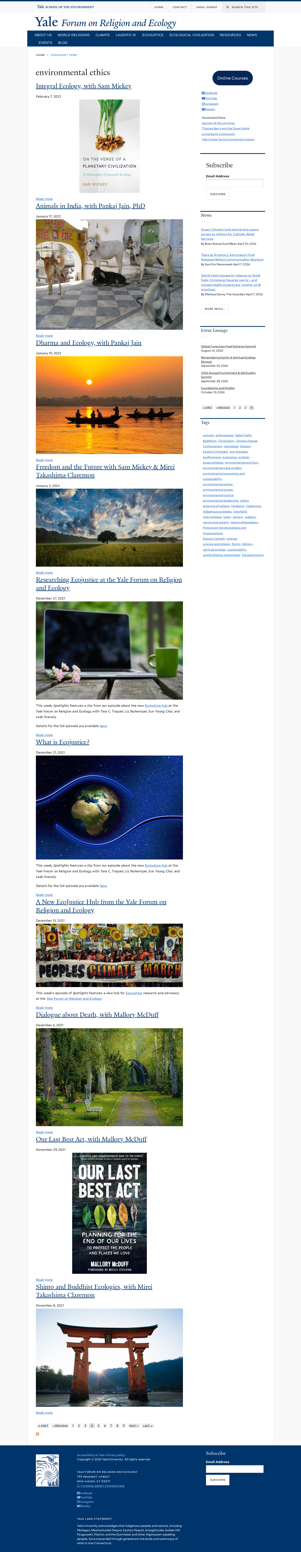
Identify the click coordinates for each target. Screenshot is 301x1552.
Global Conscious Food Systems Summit (228, 346)
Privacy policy (115, 1455)
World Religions (74, 35)
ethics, (244, 500)
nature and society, (216, 522)
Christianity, (226, 441)
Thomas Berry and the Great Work (225, 128)
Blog (63, 43)
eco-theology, (239, 451)
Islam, (227, 517)
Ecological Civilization (192, 35)
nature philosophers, (244, 522)
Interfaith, (240, 511)
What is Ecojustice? (62, 742)
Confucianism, (213, 446)
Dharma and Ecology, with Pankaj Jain (88, 343)
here (103, 726)
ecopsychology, (213, 462)
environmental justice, (218, 495)
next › (134, 1425)
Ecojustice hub (156, 705)
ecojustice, (229, 457)
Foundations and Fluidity (218, 388)
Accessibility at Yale (91, 1455)
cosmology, (231, 446)
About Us (43, 35)
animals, (208, 435)
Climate (103, 35)
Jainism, (238, 517)
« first (43, 1425)
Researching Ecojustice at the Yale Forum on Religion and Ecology (109, 583)
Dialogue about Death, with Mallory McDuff (97, 1015)
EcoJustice (134, 993)
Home (40, 55)
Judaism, (251, 517)
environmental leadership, (221, 500)
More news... (215, 309)
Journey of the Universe (218, 123)
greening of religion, (216, 506)
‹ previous (60, 1425)
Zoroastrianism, (253, 555)
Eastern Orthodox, (216, 451)
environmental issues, (218, 490)
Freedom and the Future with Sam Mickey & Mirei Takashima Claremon (105, 471)
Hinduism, (238, 506)
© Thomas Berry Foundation (101, 1486)
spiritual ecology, (214, 549)
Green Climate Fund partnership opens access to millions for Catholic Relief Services (230, 234)
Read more (44, 199)
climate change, (247, 441)
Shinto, (236, 544)
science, (232, 539)
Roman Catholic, (214, 539)
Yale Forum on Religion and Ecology (74, 999)
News (252, 35)
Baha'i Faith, (244, 435)
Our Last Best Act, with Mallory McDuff (91, 1139)
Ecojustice (153, 35)
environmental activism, (242, 462)
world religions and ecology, (222, 555)
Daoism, (245, 446)
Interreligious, (212, 517)
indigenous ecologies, (217, 511)
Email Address (217, 176)
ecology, (244, 457)
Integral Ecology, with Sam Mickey (83, 86)
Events (45, 43)
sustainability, (237, 549)
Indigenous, (254, 506)
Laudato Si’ (126, 35)
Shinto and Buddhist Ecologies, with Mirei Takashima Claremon (94, 1291)
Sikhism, (247, 544)
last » (148, 1425)
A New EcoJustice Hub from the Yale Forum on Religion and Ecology (101, 906)
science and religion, (217, 544)
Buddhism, (210, 441)
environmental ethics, (218, 484)
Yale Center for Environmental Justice (228, 139)
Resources (230, 35)
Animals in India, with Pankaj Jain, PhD (90, 206)
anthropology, (225, 435)
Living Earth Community (218, 134)
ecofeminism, (212, 457)
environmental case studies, (222, 468)
